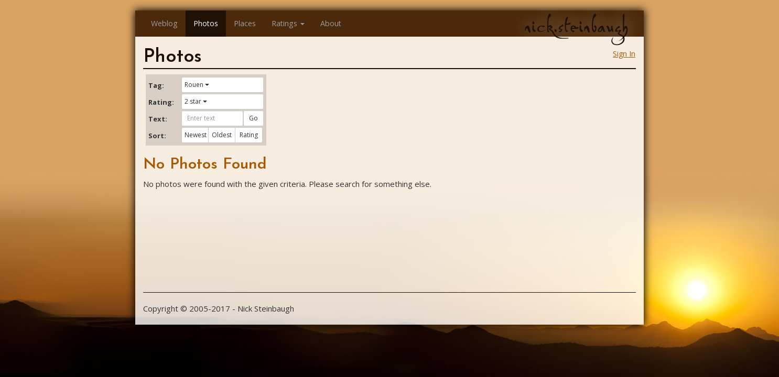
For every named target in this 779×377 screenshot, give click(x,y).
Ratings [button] (288, 23)
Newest (196, 134)
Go (253, 118)
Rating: (161, 102)
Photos (205, 23)
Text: (157, 119)
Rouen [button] (197, 84)
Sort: (157, 135)
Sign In (624, 54)
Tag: (156, 85)
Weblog (164, 23)
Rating (249, 134)
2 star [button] (196, 101)
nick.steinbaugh (576, 27)
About (330, 23)
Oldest (222, 134)
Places (245, 23)
